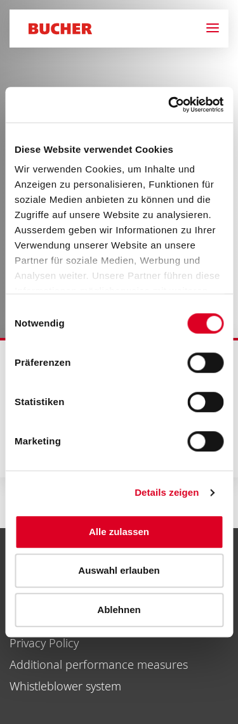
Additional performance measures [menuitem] (99, 664)
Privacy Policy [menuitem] (44, 642)
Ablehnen (118, 609)
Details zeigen (167, 492)
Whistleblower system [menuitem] (65, 686)
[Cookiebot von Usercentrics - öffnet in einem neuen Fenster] (169, 104)
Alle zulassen (119, 531)
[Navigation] (217, 29)
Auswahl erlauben (118, 570)
